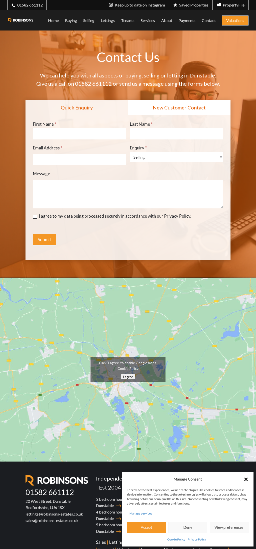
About (166, 21)
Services (148, 21)
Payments (187, 21)
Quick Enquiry (77, 107)
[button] (246, 479)
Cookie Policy (176, 539)
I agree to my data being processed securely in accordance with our (112, 216)
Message (41, 173)
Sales (101, 542)
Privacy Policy (197, 539)
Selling (88, 21)
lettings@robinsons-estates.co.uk (54, 514)
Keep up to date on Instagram (140, 4)
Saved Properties (193, 4)
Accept (146, 527)
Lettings (108, 21)
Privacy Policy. (177, 216)
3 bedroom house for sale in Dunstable (119, 502)
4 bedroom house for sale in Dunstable (119, 515)
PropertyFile (233, 4)
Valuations (235, 20)
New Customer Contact (179, 107)
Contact (209, 21)
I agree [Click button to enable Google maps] (128, 377)
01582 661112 (30, 4)
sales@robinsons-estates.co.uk (52, 520)
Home (53, 21)
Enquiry (138, 147)
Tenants (127, 21)
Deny (187, 527)
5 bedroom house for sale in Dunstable (119, 528)
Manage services (141, 513)
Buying (71, 21)
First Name (44, 124)
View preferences (229, 527)
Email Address (47, 147)
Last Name (141, 124)
